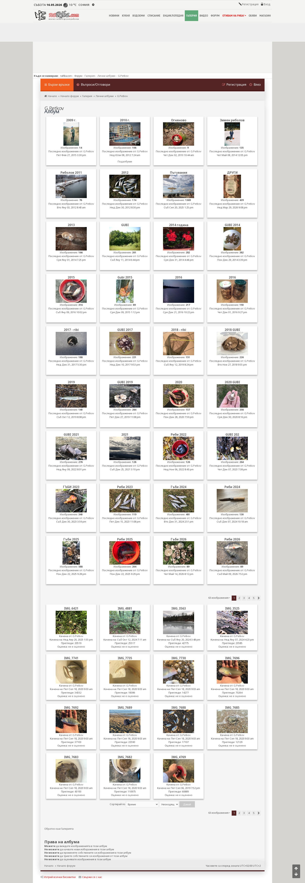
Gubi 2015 (124, 277)
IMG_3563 (178, 608)
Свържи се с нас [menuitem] (90, 877)
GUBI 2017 (125, 329)
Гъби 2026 (178, 539)
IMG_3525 (232, 608)
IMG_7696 (232, 658)
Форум (78, 76)
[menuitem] (93, 85)
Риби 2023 (125, 487)
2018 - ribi (178, 329)
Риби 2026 (232, 539)
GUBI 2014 (232, 225)
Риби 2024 (232, 487)
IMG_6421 (71, 608)
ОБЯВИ (253, 15)
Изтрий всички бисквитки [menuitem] (58, 877)
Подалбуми (125, 161)
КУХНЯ (126, 15)
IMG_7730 (178, 658)
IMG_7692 (71, 707)
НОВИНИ (114, 15)
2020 (178, 382)
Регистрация (250, 4)
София (83, 5)
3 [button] (244, 598)
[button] (258, 598)
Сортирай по (134, 804)
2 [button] (239, 598)
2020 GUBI (232, 382)
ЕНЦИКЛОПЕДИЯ (173, 15)
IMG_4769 (178, 757)
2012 (124, 172)
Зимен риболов (232, 120)
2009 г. (71, 120)
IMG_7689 (125, 707)
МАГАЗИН (265, 15)
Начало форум (66, 865)
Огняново (178, 120)
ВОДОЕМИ (138, 15)
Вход (267, 4)
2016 (178, 277)
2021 (124, 434)
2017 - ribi (71, 329)
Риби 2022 (178, 434)
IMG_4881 (125, 608)
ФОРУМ (215, 15)
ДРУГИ (232, 172)
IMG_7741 (71, 658)
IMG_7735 (125, 658)
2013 (71, 225)
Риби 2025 (125, 539)
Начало (48, 865)
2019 (71, 382)
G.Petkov (88, 151)
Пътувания (178, 172)
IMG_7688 (178, 707)
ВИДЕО (204, 15)
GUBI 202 (232, 434)
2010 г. (125, 120)
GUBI (125, 225)
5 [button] (253, 598)
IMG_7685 (232, 707)
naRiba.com (66, 76)
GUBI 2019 (125, 382)
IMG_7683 (71, 757)
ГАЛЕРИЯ (191, 15)
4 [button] (249, 598)
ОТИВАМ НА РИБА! (234, 15)
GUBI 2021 (71, 434)
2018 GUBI (232, 329)
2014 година (178, 225)
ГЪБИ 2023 (71, 487)
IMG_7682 (125, 757)
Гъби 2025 (71, 539)
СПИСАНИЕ (153, 15)
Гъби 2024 (178, 487)
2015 (71, 277)
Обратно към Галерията (59, 828)
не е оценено (76, 646)
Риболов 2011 (71, 172)
